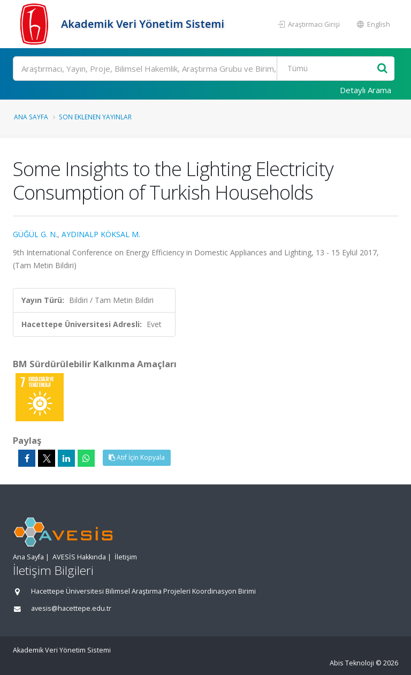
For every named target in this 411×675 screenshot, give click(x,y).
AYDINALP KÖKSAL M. (101, 234)
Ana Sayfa (31, 116)
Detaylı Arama (365, 90)
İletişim (126, 557)
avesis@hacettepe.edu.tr (71, 608)
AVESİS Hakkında (79, 557)
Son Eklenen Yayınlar (95, 116)
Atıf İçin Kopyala (137, 457)
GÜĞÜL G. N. (35, 234)
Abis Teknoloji (352, 663)
